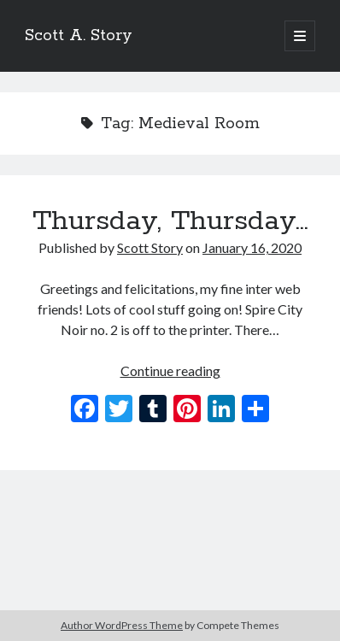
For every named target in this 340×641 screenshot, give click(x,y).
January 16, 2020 (252, 247)
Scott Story (150, 247)
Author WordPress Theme (122, 625)
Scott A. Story (78, 36)
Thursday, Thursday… (170, 221)
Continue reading (170, 370)
